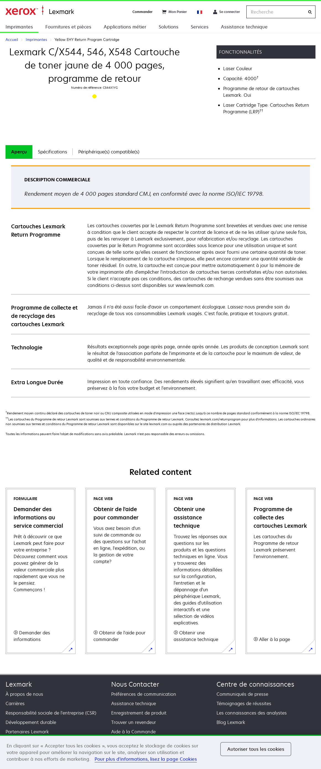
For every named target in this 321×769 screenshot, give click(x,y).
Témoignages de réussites (243, 703)
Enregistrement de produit (138, 713)
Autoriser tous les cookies (255, 749)
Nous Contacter (135, 684)
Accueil (40, 10)
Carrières (15, 703)
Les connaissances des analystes (251, 713)
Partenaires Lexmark (27, 732)
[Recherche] (309, 12)
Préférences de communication (143, 694)
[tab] (19, 152)
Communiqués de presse (242, 694)
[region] (160, 752)
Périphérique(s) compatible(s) (108, 152)
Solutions (168, 27)
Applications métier (125, 27)
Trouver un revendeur (133, 722)
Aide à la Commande (133, 732)
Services (199, 27)
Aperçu (19, 152)
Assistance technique (244, 27)
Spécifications (52, 152)
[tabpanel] (160, 281)
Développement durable (31, 722)
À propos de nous (24, 694)
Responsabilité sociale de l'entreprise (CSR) (51, 713)
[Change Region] (200, 11)
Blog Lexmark (230, 722)
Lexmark (19, 684)
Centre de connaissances (255, 684)
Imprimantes (19, 27)
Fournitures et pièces (68, 27)
